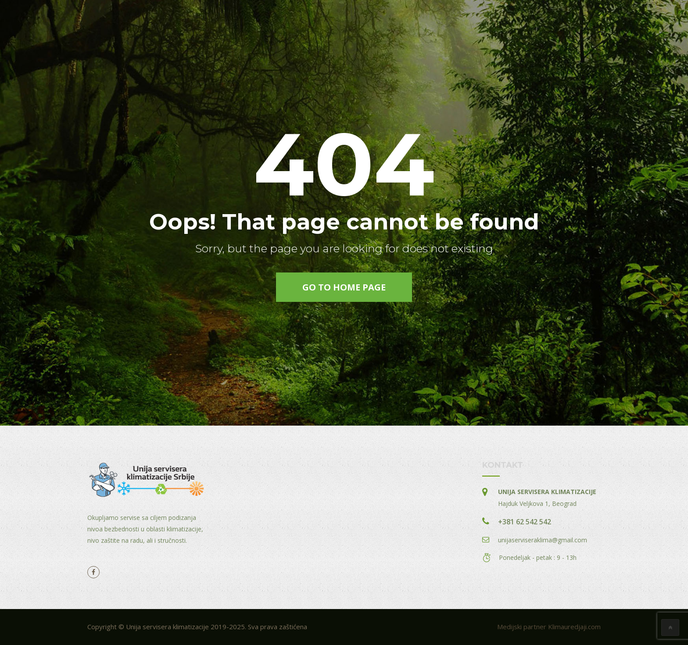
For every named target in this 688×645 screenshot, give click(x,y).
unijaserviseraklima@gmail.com (542, 540)
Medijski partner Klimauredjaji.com (549, 626)
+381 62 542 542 (524, 522)
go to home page (344, 287)
